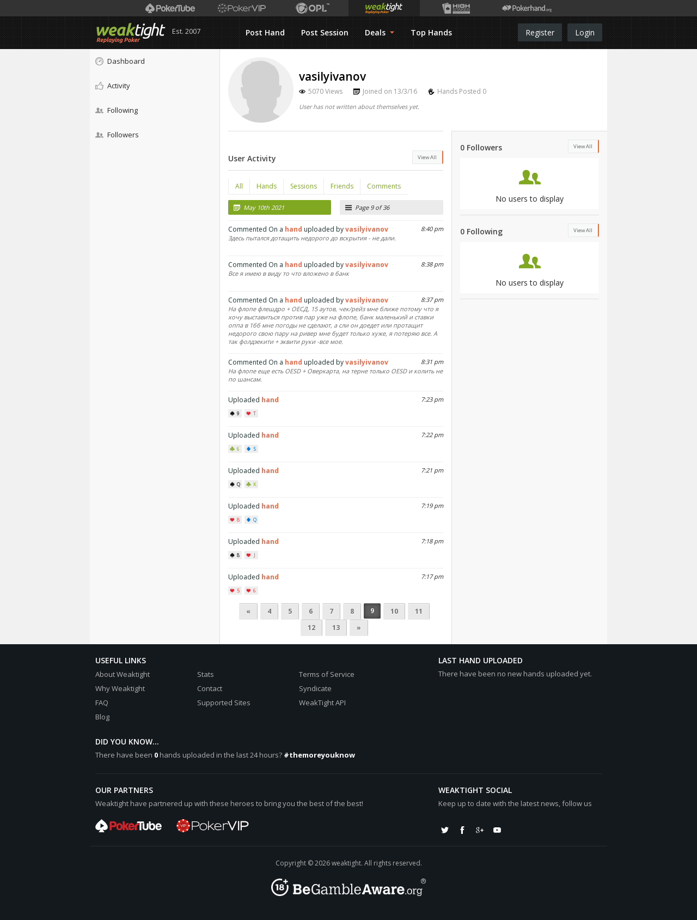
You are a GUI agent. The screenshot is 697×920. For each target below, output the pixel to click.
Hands (266, 186)
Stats (205, 674)
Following (116, 110)
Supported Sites (223, 702)
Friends (342, 186)
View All (427, 157)
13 (336, 627)
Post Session (324, 32)
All (239, 186)
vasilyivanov (366, 229)
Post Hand (265, 32)
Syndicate (315, 688)
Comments (384, 186)
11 (419, 611)
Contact (209, 688)
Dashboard (120, 61)
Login (585, 32)
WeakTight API (322, 702)
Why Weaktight (120, 688)
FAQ (101, 702)
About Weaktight (122, 674)
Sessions (303, 186)
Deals (379, 32)
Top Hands (431, 32)
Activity (112, 85)
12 (311, 627)
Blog (102, 717)
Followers (117, 135)
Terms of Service (326, 674)
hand (293, 229)
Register (539, 32)
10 (394, 611)
